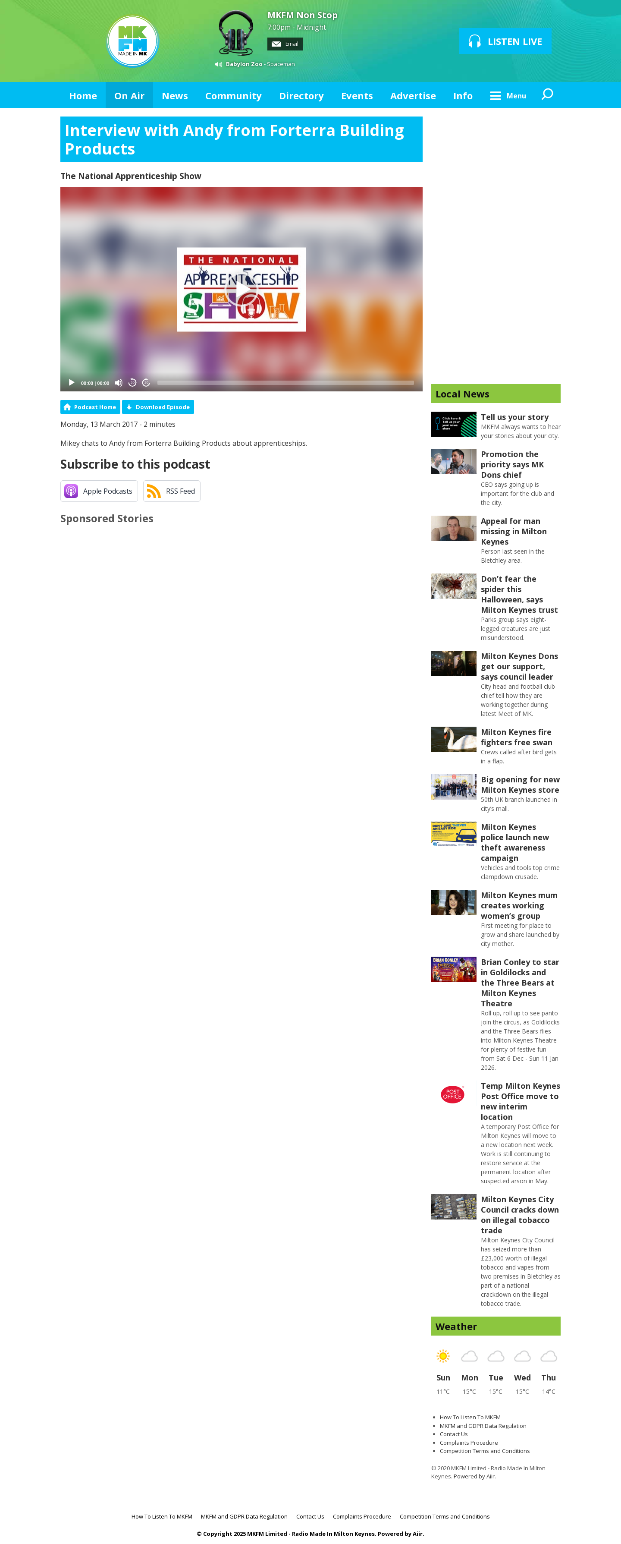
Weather (456, 1326)
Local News (462, 393)
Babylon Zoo (244, 64)
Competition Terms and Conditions (485, 1451)
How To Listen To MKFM (470, 1417)
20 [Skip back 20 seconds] (133, 382)
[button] (241, 289)
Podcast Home (95, 407)
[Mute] (118, 382)
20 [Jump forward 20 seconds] (146, 382)
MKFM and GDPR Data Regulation (483, 1426)
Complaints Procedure (469, 1442)
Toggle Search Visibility (548, 95)
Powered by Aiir (474, 1476)
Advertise (413, 95)
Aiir (418, 1534)
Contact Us (454, 1434)
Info (463, 95)
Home (83, 95)
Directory (301, 95)
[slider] (285, 383)
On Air (129, 95)
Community (233, 95)
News (175, 95)
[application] (241, 289)
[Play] (71, 382)
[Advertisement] (496, 246)
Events (357, 95)
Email (285, 43)
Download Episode (163, 407)
